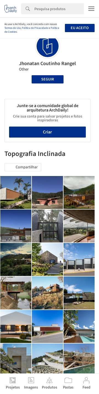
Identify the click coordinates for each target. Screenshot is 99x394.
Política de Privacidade (35, 28)
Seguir (47, 79)
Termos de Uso (12, 28)
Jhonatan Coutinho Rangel (47, 63)
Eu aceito (80, 28)
